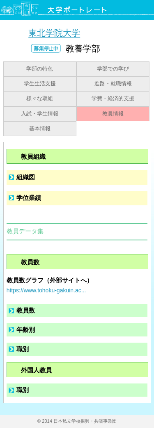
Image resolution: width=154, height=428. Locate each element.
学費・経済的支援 (113, 98)
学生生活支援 (40, 84)
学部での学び (113, 69)
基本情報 (40, 129)
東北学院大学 (54, 33)
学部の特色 (39, 69)
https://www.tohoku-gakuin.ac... (46, 290)
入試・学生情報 (39, 114)
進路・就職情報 (113, 84)
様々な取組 (39, 98)
